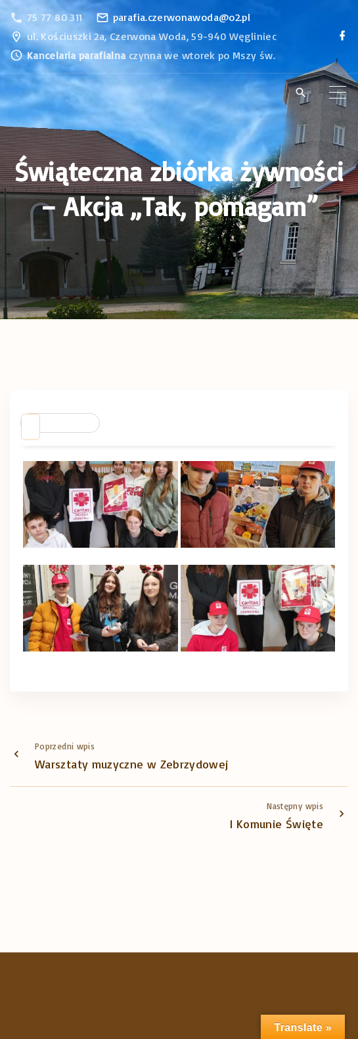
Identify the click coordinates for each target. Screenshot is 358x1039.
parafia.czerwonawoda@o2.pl (181, 17)
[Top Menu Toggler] (337, 92)
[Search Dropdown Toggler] (300, 93)
